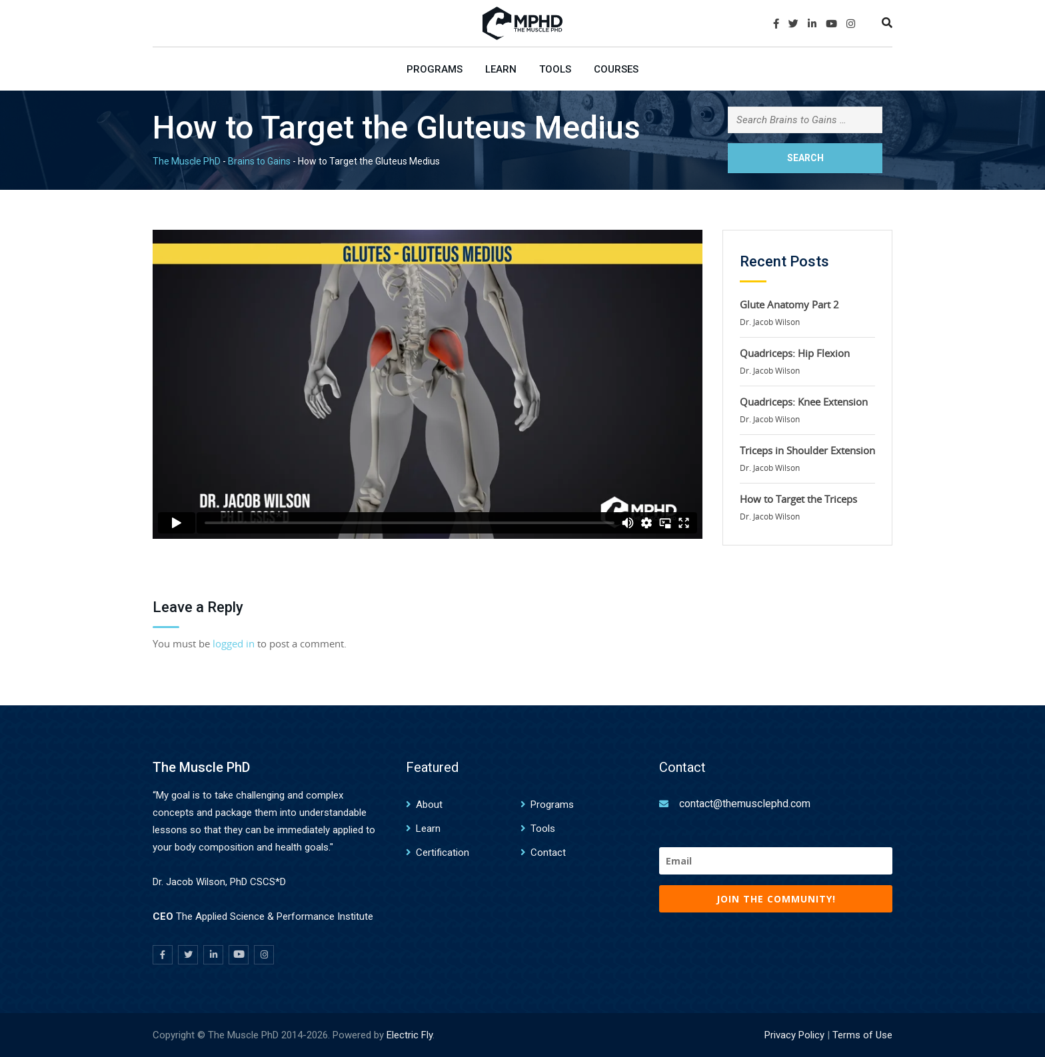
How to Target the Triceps (798, 499)
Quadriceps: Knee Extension (804, 401)
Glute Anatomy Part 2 (789, 304)
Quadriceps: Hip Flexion (795, 353)
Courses (616, 69)
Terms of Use (862, 1035)
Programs (435, 69)
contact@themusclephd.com (744, 803)
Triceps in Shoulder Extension (807, 450)
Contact (548, 853)
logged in (234, 643)
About (429, 805)
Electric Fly (410, 1035)
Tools (555, 69)
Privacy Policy (794, 1035)
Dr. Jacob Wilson (770, 321)
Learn (501, 69)
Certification (442, 853)
